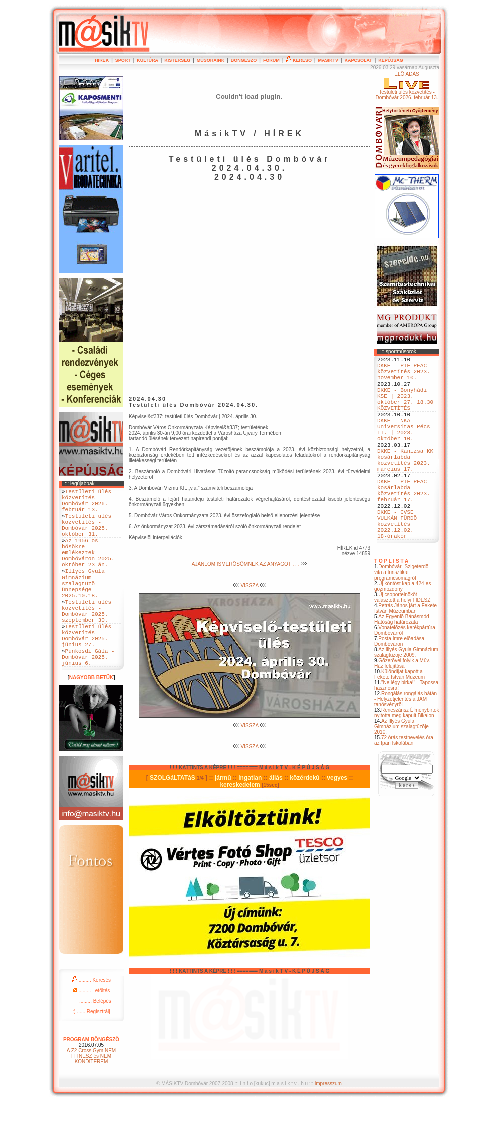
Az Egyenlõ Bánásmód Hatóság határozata (401, 664)
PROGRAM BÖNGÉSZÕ (91, 1083)
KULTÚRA (147, 60)
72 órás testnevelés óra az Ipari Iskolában (403, 785)
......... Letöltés (91, 1034)
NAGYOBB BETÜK (91, 721)
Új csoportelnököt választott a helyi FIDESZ (402, 642)
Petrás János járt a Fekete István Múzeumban (405, 653)
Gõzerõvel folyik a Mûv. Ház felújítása (402, 708)
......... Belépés (91, 1044)
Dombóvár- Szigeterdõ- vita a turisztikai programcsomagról (402, 617)
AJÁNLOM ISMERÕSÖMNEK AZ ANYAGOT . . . (249, 564)
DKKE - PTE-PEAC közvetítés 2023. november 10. (403, 375)
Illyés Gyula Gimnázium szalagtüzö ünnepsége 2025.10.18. (83, 607)
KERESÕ (299, 60)
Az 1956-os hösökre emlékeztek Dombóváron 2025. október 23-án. (88, 569)
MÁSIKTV (328, 60)
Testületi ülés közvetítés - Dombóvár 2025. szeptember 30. (86, 641)
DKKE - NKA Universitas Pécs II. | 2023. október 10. (403, 448)
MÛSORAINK (211, 60)
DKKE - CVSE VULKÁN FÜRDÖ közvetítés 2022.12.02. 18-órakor (397, 566)
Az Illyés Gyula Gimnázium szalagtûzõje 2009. (406, 697)
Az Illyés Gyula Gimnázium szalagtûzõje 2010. (401, 771)
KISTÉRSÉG (177, 60)
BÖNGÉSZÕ (244, 60)
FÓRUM (271, 60)
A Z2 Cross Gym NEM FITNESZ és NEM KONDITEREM (91, 1099)
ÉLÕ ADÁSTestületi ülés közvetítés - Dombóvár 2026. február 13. (406, 85)
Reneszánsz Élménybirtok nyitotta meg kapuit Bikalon (406, 757)
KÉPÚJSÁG (390, 60)
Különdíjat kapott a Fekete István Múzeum (399, 719)
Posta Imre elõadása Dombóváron (399, 686)
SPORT (123, 60)
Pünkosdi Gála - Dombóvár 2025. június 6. (88, 698)
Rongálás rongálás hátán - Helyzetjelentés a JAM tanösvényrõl (405, 744)
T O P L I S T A (391, 606)
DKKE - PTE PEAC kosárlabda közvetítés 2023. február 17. (403, 524)
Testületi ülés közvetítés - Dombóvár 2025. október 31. (86, 534)
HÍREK (102, 60)
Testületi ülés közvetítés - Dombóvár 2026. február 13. (86, 504)
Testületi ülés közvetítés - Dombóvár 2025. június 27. (86, 672)
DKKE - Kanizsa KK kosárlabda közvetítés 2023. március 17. (405, 486)
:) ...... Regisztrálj (91, 1055)
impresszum (328, 1127)
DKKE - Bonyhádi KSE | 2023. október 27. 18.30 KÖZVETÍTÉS (405, 410)
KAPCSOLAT (358, 60)
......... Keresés (91, 1023)
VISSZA (250, 585)
